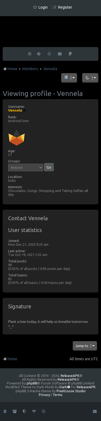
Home (10, 359)
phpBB (32, 383)
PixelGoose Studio (71, 391)
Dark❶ (65, 387)
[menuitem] (40, 7)
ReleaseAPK (70, 375)
